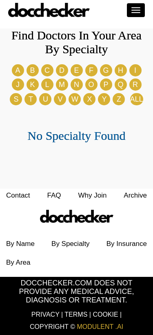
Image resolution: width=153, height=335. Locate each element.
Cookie (106, 314)
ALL (136, 99)
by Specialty (70, 244)
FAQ (54, 195)
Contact (18, 195)
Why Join (92, 195)
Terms (76, 314)
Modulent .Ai (100, 326)
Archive (135, 195)
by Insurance (126, 244)
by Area (18, 262)
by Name (20, 244)
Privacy (46, 314)
